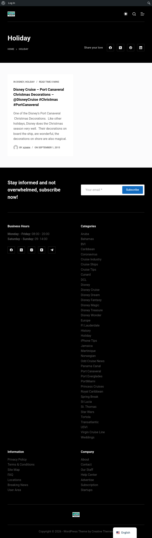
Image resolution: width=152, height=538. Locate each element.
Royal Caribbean (92, 391)
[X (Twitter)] (120, 47)
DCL (84, 279)
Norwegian (88, 356)
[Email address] (101, 190)
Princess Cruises (92, 386)
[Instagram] (31, 249)
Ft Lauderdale (90, 325)
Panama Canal (91, 366)
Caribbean (88, 249)
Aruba (85, 234)
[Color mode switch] (126, 14)
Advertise (87, 479)
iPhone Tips (89, 340)
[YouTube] (41, 249)
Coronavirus (89, 254)
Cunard (86, 274)
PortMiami (88, 381)
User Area (14, 490)
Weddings (87, 437)
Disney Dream (90, 294)
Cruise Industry (91, 259)
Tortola (86, 417)
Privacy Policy (17, 459)
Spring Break (89, 396)
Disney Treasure (92, 310)
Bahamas (87, 239)
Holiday (30, 82)
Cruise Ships (89, 264)
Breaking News (18, 485)
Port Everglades (91, 376)
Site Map (14, 469)
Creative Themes (102, 531)
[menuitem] (3, 3)
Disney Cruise (90, 289)
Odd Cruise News (92, 361)
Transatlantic (90, 422)
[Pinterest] (130, 47)
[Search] (134, 14)
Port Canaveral (91, 371)
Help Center (89, 474)
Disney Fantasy (91, 300)
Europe (85, 320)
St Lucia (86, 401)
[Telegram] (51, 249)
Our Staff (87, 469)
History (86, 330)
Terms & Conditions (21, 464)
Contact (86, 464)
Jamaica (87, 345)
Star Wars (87, 411)
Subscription (89, 485)
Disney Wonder (91, 315)
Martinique (88, 351)
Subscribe (132, 189)
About (85, 459)
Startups (87, 490)
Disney (20, 82)
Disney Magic (90, 305)
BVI (83, 244)
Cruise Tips (88, 269)
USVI (84, 427)
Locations (14, 479)
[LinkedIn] (140, 47)
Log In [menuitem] (11, 3)
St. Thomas (88, 406)
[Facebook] (110, 47)
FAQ (10, 474)
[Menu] (142, 14)
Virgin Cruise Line (93, 432)
